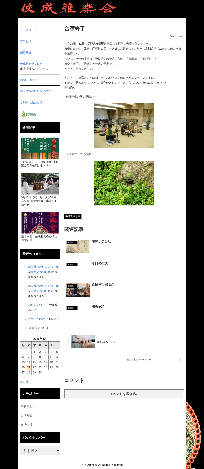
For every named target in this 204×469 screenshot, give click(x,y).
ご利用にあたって (31, 102)
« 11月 (24, 381)
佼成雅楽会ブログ (31, 63)
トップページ (28, 30)
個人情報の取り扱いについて (38, 91)
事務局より (73, 216)
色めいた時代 (36, 318)
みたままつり (36, 304)
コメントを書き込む (124, 351)
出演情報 (26, 424)
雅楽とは (25, 41)
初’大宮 (32, 327)
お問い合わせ (28, 79)
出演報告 (26, 415)
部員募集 (25, 52)
